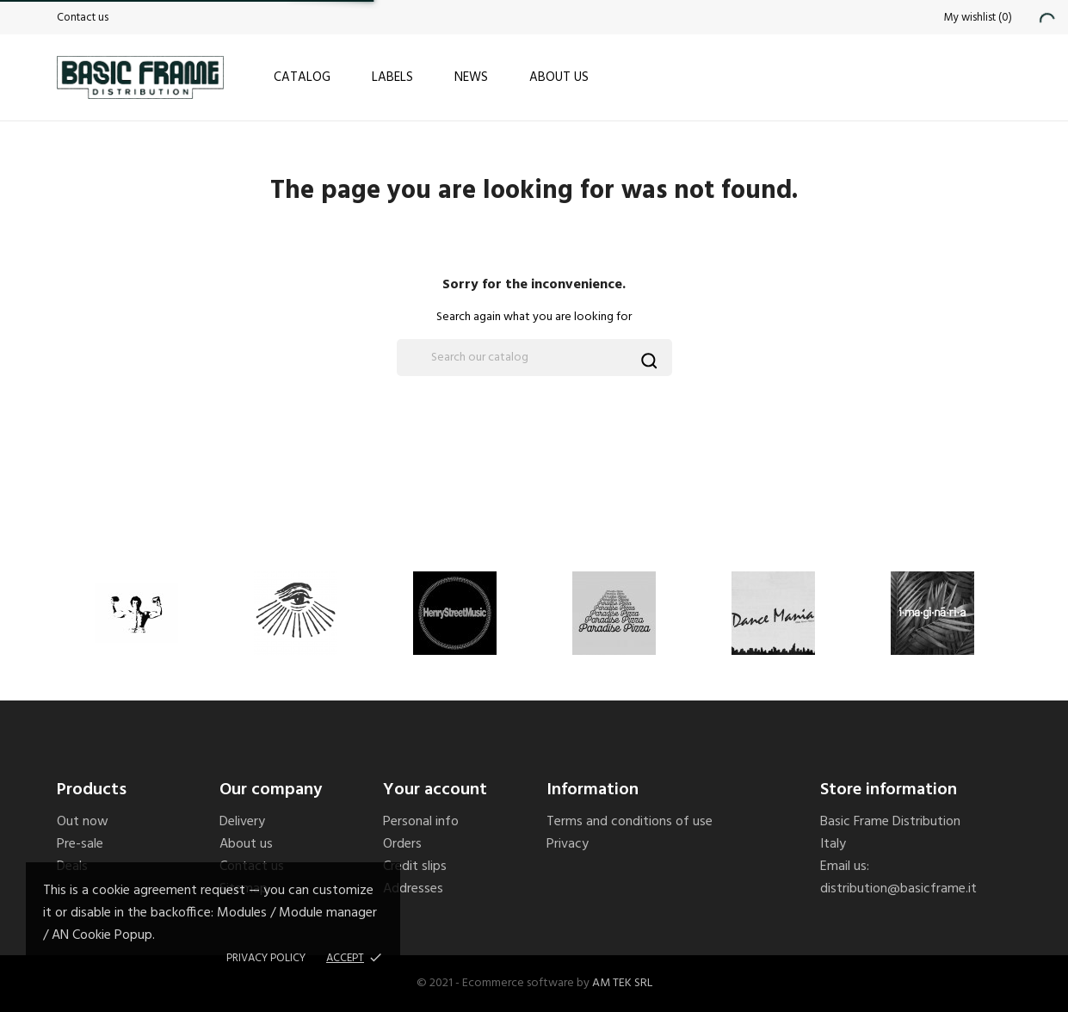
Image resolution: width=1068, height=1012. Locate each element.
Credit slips (415, 866)
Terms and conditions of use (629, 822)
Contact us (82, 18)
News (471, 77)
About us (559, 77)
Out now (82, 822)
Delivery (242, 822)
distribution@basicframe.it (898, 889)
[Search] (534, 357)
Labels (392, 77)
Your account (435, 790)
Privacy (567, 844)
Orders (402, 844)
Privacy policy (266, 958)
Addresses (413, 889)
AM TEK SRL (622, 983)
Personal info (421, 822)
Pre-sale (80, 844)
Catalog (302, 77)
